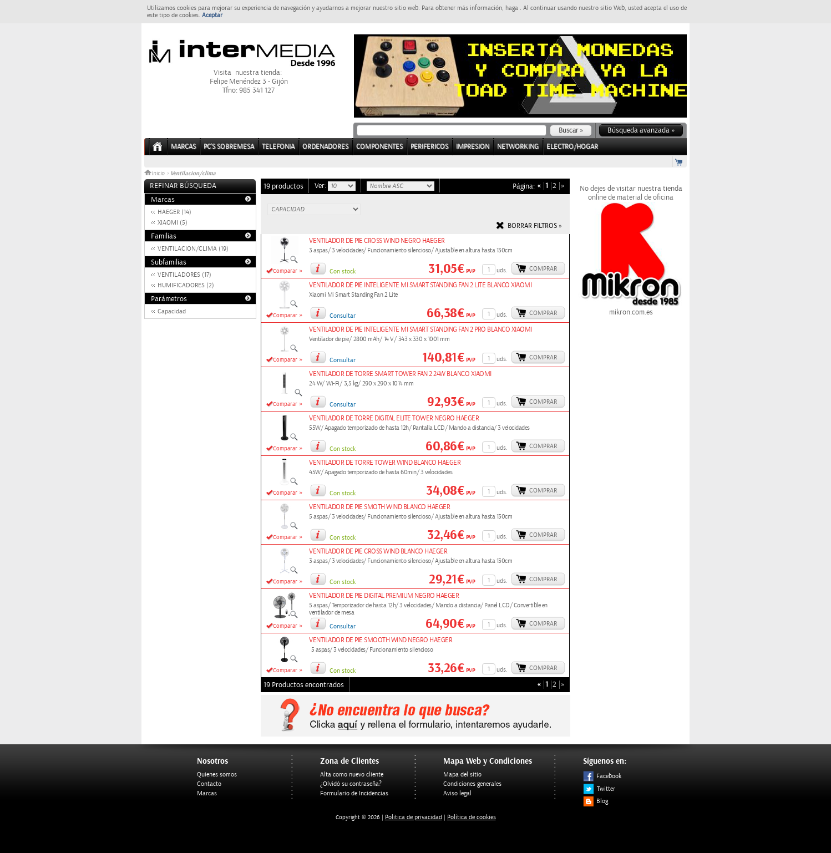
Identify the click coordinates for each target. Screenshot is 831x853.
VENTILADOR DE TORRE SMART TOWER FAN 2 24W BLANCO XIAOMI (400, 374)
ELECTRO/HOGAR (572, 147)
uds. (502, 270)
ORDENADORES (325, 147)
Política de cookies (471, 817)
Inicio (155, 173)
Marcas (183, 147)
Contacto (209, 784)
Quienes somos (217, 774)
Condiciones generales (472, 784)
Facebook (602, 776)
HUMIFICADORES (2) (186, 285)
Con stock (343, 271)
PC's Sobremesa (229, 147)
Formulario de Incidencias (354, 793)
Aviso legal (457, 793)
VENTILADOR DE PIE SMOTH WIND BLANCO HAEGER (379, 507)
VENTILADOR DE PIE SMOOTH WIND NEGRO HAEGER (380, 640)
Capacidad (172, 311)
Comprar (543, 268)
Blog (595, 801)
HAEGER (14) (174, 212)
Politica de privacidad (413, 817)
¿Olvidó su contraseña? (351, 784)
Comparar (285, 271)
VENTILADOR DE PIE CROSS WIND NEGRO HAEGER (377, 241)
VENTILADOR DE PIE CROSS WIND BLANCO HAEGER (378, 551)
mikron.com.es (631, 308)
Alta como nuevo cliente (351, 774)
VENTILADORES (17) (184, 274)
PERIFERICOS (429, 147)
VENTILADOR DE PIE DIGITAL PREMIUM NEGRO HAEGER (384, 596)
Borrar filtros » (535, 226)
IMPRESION (472, 147)
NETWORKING (518, 147)
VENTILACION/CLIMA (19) (193, 248)
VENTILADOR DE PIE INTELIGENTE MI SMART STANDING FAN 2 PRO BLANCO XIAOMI (420, 330)
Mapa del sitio (462, 774)
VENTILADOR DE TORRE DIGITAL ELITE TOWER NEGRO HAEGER (394, 418)
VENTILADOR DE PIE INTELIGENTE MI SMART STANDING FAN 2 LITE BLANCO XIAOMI (420, 285)
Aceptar (212, 15)
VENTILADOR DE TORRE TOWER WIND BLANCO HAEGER (384, 463)
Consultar (343, 315)
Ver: (321, 185)
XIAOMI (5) (173, 222)
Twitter (599, 789)
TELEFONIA (278, 147)
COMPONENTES (379, 147)
